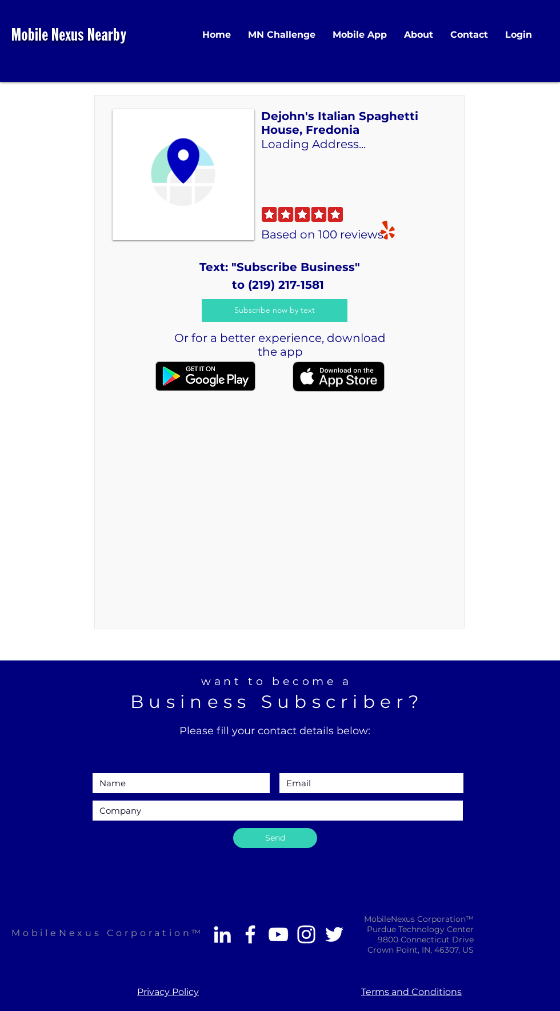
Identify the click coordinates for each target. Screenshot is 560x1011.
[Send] (275, 838)
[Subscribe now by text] (274, 310)
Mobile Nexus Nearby (68, 36)
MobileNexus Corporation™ (107, 933)
